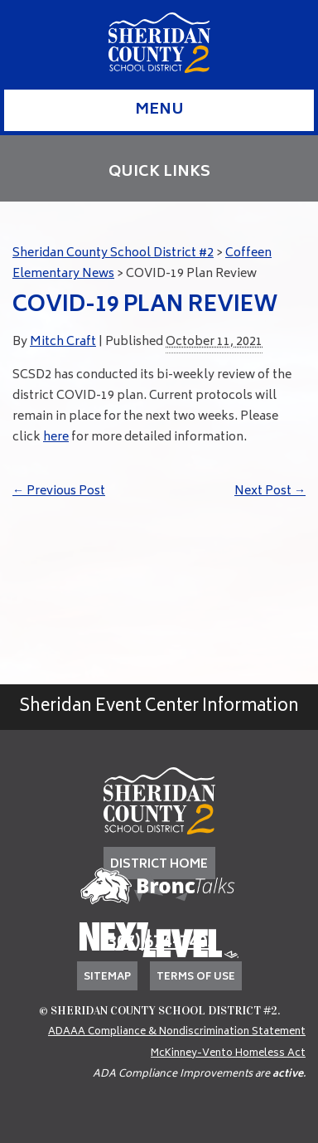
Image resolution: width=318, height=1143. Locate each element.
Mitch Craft (63, 342)
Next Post (270, 491)
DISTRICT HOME (159, 864)
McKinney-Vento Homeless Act (228, 1054)
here (56, 437)
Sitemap (107, 977)
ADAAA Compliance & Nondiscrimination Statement (177, 1032)
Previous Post (58, 491)
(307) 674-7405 (159, 943)
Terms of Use (196, 977)
